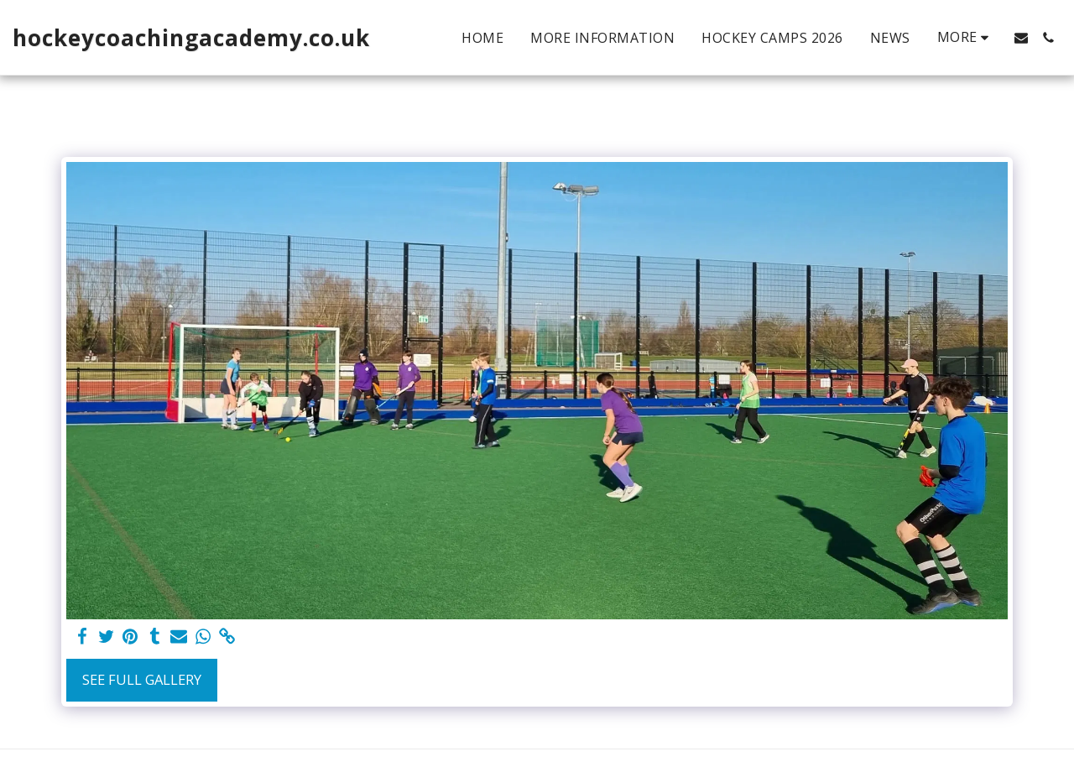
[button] (1021, 37)
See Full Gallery (141, 679)
